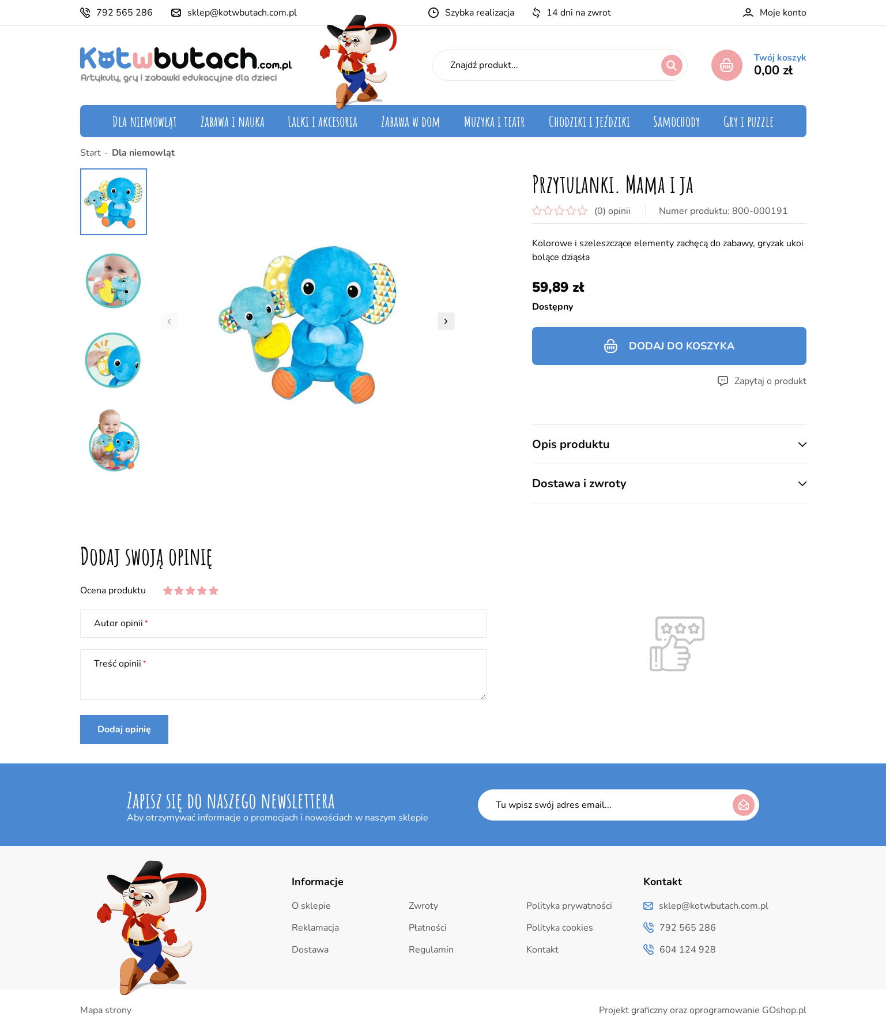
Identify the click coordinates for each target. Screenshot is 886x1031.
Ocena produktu (113, 590)
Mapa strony (105, 1010)
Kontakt (542, 949)
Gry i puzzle (748, 121)
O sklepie (311, 906)
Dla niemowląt (144, 121)
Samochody (676, 121)
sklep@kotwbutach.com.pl (242, 12)
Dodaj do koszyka (681, 346)
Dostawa (310, 949)
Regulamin (431, 949)
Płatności (428, 927)
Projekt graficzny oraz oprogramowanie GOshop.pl (702, 1010)
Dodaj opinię (124, 729)
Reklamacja (315, 927)
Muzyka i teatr (494, 121)
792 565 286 (124, 12)
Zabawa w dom (410, 121)
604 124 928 (687, 949)
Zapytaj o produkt (770, 381)
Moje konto (783, 12)
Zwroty (423, 906)
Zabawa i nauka (233, 121)
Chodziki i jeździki (589, 121)
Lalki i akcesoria (322, 121)
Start (90, 152)
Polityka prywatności (569, 906)
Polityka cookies (559, 927)
